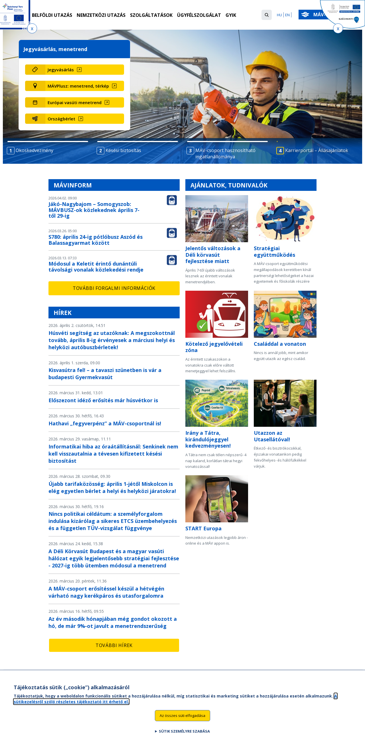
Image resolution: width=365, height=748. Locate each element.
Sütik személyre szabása (184, 732)
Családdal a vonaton (280, 343)
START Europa (203, 528)
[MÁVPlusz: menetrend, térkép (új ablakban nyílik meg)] (84, 85)
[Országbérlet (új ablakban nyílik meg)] (84, 118)
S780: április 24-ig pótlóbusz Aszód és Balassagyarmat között (95, 239)
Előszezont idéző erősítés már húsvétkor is (103, 400)
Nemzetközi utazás (101, 15)
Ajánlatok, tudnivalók (228, 185)
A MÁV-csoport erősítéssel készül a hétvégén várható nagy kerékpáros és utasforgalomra (106, 592)
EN (287, 14)
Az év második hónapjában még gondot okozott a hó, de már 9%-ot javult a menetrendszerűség (112, 622)
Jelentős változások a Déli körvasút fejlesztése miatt (212, 254)
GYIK (231, 15)
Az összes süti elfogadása (182, 717)
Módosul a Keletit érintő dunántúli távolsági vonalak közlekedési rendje (95, 266)
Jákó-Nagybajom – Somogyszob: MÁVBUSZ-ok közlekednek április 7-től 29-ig (93, 210)
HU (279, 14)
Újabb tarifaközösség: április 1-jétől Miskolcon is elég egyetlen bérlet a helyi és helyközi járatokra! (112, 487)
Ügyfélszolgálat (199, 15)
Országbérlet (61, 119)
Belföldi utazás (52, 15)
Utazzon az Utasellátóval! (272, 436)
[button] (266, 15)
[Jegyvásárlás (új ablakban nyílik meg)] (84, 69)
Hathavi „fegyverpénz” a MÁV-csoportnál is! (104, 423)
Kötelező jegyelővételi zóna (214, 347)
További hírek (114, 645)
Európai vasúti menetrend (75, 102)
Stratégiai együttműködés (274, 251)
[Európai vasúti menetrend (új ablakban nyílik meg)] (84, 102)
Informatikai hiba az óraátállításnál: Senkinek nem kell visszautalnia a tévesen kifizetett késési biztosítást (113, 453)
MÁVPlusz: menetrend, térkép (78, 86)
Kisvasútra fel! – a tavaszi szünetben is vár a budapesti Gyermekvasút (104, 374)
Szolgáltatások (151, 15)
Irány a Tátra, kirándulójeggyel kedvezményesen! (208, 439)
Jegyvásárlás (61, 69)
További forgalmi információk (114, 288)
